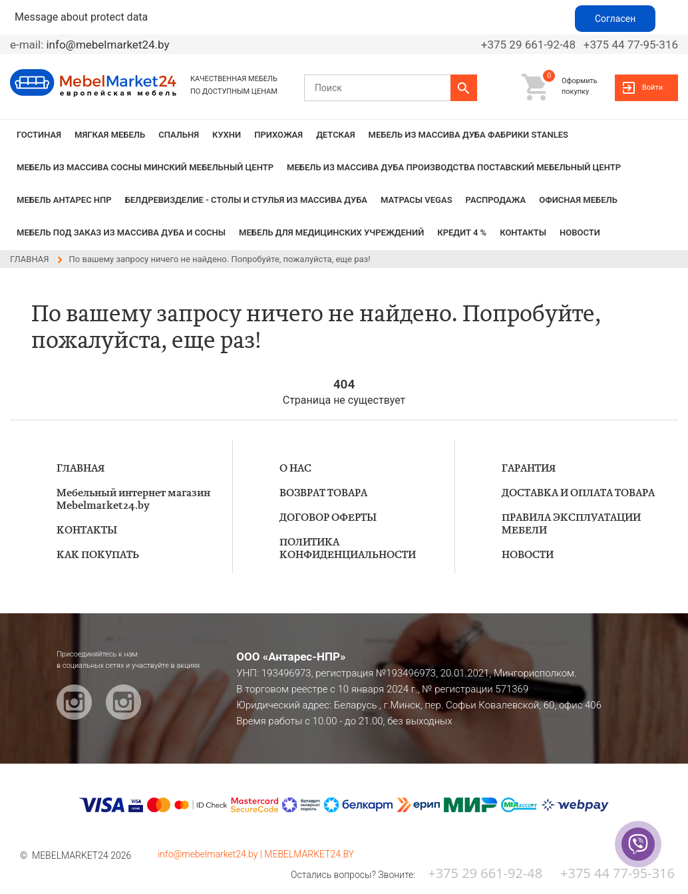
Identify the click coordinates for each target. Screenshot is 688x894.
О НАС (295, 468)
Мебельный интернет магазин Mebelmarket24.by (133, 499)
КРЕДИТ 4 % (461, 232)
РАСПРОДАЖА (496, 200)
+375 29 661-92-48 (528, 44)
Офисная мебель (578, 200)
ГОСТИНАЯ (39, 135)
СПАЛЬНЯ (178, 135)
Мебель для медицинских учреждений (331, 232)
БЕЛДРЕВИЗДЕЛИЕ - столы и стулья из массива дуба (246, 200)
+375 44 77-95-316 (631, 44)
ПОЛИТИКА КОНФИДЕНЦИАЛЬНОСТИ (347, 548)
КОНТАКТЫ (523, 232)
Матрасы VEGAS (416, 200)
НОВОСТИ (580, 232)
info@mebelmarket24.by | (211, 854)
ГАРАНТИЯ (529, 468)
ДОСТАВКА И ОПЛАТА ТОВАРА (578, 493)
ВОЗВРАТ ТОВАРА (323, 493)
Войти (652, 87)
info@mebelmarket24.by (107, 44)
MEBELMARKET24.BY (309, 854)
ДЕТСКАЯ (335, 135)
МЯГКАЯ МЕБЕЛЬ (110, 135)
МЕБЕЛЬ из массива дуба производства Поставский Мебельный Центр (454, 167)
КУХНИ (226, 135)
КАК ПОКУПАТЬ (98, 555)
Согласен (615, 18)
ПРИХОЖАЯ (278, 135)
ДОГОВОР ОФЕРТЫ (328, 518)
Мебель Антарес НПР (64, 200)
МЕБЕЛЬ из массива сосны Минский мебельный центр (145, 167)
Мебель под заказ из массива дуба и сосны (121, 232)
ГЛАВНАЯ (80, 468)
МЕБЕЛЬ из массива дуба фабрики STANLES (468, 135)
